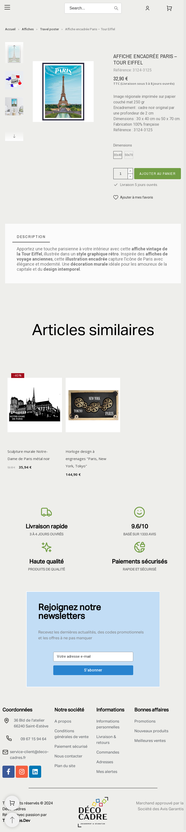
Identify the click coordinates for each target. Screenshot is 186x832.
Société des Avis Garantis (161, 809)
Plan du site (64, 766)
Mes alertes (106, 772)
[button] (133, 197)
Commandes (107, 753)
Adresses (104, 762)
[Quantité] (120, 173)
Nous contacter (68, 756)
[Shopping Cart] (12, 803)
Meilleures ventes (150, 741)
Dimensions (122, 145)
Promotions (144, 722)
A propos (62, 722)
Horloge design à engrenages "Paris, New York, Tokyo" (86, 458)
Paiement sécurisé (70, 747)
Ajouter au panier (158, 173)
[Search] (93, 8)
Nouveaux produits (151, 731)
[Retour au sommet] (12, 820)
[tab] (31, 236)
